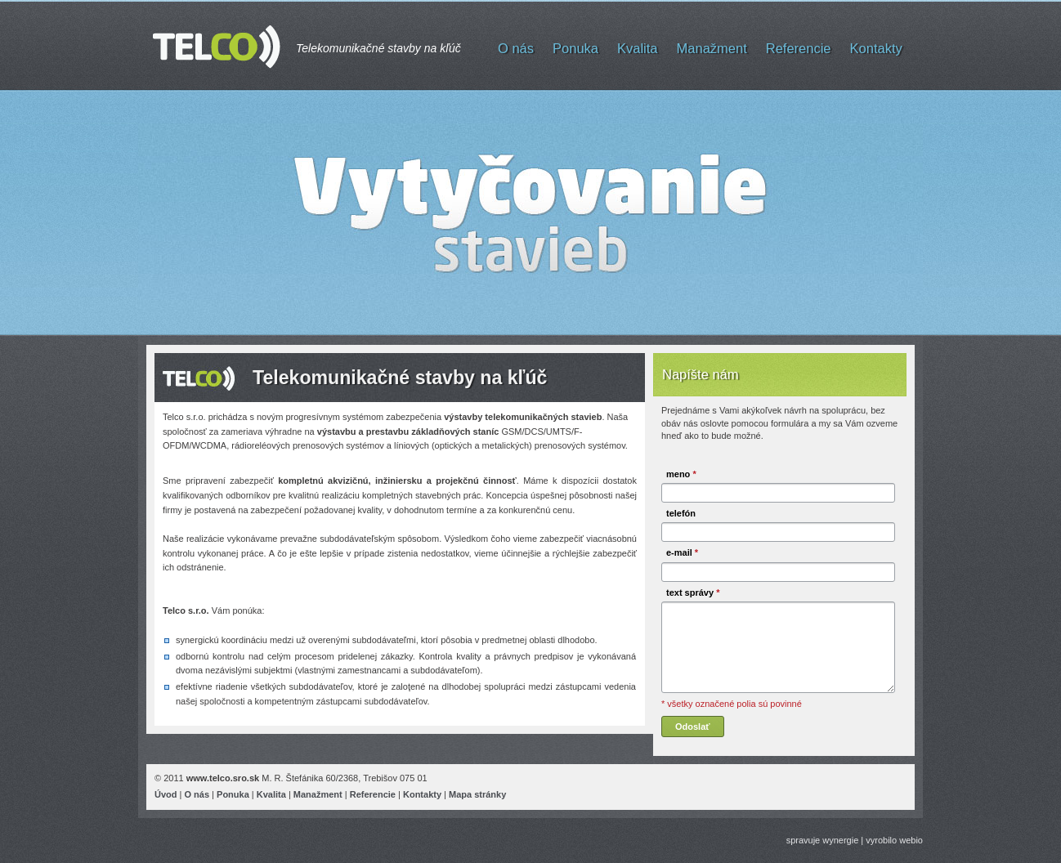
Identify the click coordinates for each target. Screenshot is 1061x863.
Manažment (712, 48)
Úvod (165, 794)
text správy (692, 592)
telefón (681, 513)
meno (681, 474)
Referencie (798, 48)
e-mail (682, 552)
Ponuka (575, 48)
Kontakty (876, 48)
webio (911, 840)
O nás (516, 48)
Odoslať (692, 726)
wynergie (840, 840)
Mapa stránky (477, 794)
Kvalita (637, 48)
